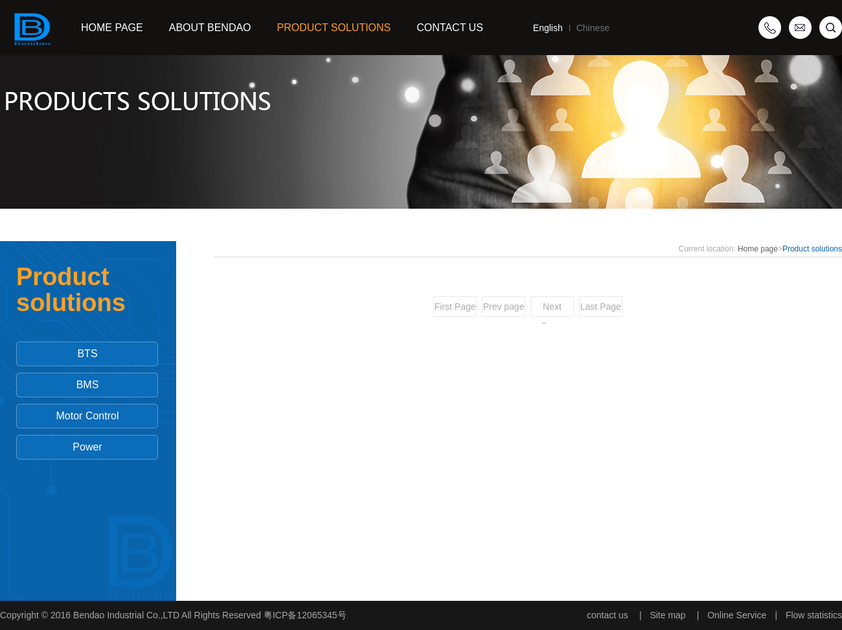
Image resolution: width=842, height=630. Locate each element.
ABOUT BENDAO (210, 27)
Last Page (600, 306)
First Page (455, 306)
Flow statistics (814, 615)
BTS (87, 353)
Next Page (552, 309)
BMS (87, 384)
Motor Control (87, 415)
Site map (667, 615)
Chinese (589, 28)
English (548, 28)
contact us (607, 615)
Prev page (504, 306)
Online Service (736, 615)
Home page (758, 248)
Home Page (112, 27)
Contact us (449, 27)
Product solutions (334, 27)
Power (87, 446)
